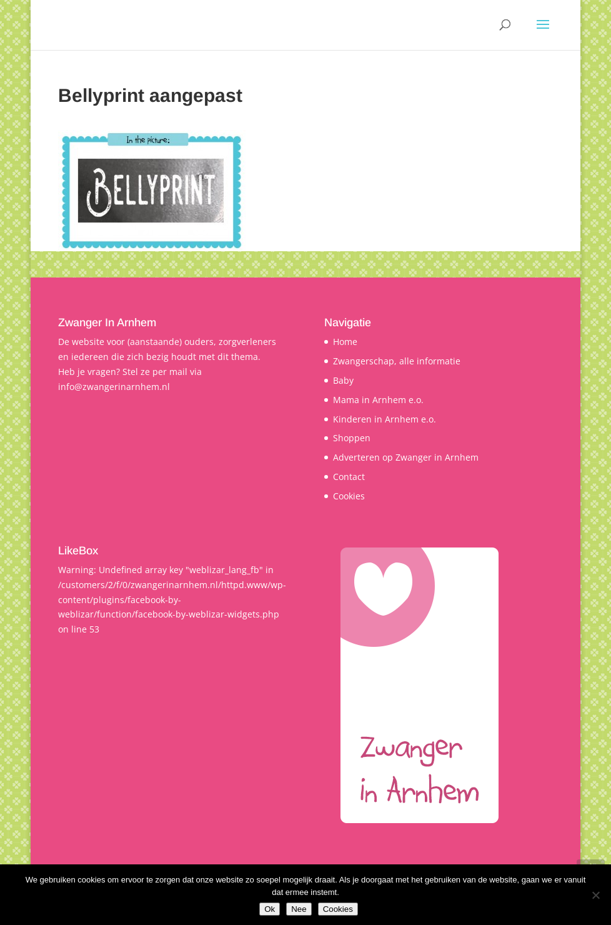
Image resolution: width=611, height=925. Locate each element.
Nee (298, 909)
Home (345, 342)
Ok (269, 909)
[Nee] (595, 895)
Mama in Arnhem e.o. (378, 400)
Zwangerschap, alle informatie (396, 361)
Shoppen (351, 438)
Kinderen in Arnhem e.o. (384, 419)
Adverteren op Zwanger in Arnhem (406, 457)
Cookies (349, 496)
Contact (349, 476)
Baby (343, 380)
